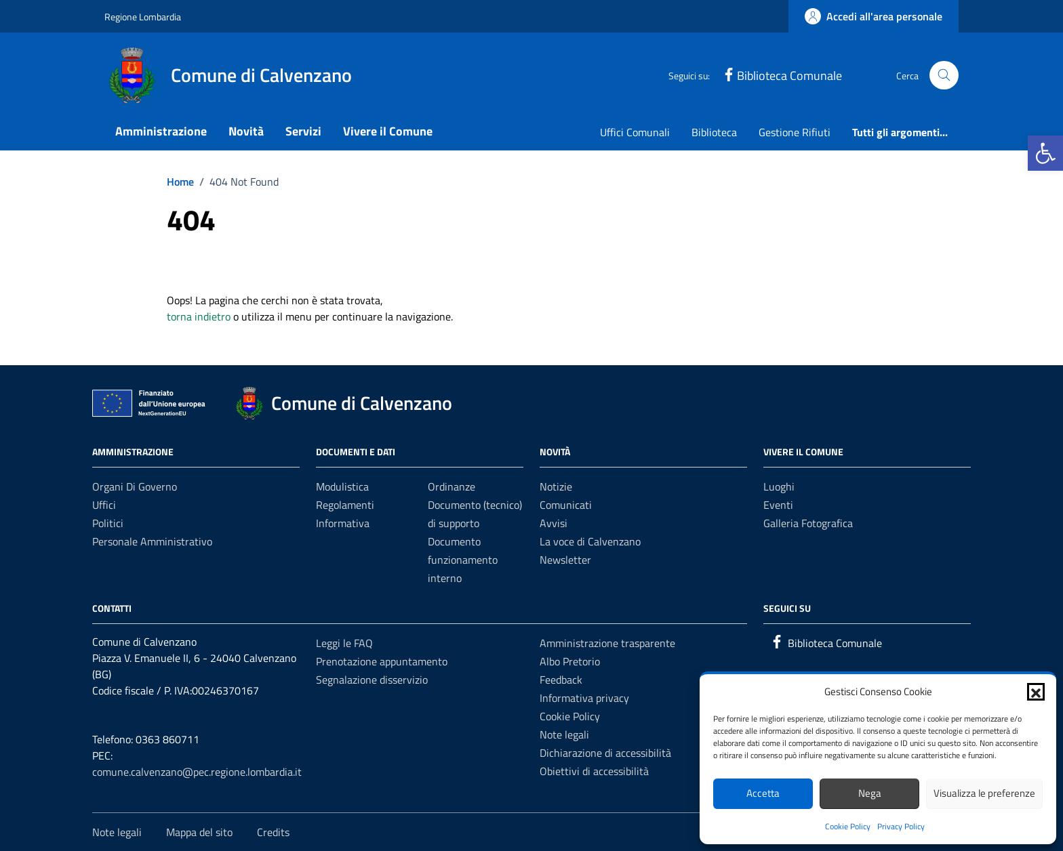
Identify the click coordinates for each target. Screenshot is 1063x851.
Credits (273, 832)
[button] (1045, 153)
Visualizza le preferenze (984, 793)
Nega (869, 793)
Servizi (303, 131)
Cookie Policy (847, 826)
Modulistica (342, 486)
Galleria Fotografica (808, 523)
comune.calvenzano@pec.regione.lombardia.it (197, 772)
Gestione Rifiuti (794, 132)
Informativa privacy (584, 698)
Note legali (564, 734)
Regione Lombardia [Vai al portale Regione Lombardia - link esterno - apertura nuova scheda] (142, 16)
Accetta (763, 793)
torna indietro (198, 316)
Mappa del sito (199, 832)
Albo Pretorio (570, 661)
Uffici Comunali (635, 132)
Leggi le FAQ (344, 643)
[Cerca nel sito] (944, 75)
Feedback (561, 679)
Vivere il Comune (388, 131)
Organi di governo (134, 486)
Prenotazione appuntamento (381, 661)
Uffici (104, 505)
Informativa (342, 523)
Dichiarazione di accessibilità (605, 753)
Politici (107, 523)
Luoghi (779, 486)
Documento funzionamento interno (463, 559)
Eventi (778, 505)
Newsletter (565, 560)
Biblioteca (714, 132)
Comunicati (566, 505)
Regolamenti (345, 505)
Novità (246, 131)
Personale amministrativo (152, 541)
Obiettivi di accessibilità (594, 771)
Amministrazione (161, 131)
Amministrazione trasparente (607, 643)
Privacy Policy (901, 826)
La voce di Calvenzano (590, 541)
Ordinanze (451, 486)
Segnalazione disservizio (372, 679)
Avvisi (553, 523)
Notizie (556, 486)
